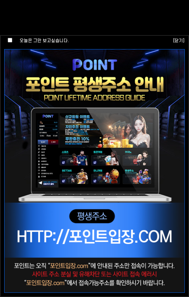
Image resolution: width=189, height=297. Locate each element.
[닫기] (178, 40)
